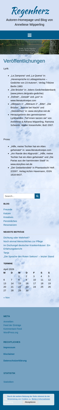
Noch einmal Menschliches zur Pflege (23, 241)
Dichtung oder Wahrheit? (16, 237)
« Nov (6, 297)
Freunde (7, 209)
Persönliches (10, 221)
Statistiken (8, 382)
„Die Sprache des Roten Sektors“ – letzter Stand (28, 256)
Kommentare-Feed (12, 329)
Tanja (6, 252)
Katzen (7, 213)
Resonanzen (10, 224)
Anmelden (8, 321)
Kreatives (8, 217)
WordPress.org (10, 332)
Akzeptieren (30, 402)
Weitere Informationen (41, 399)
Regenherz (29, 10)
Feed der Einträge (12, 325)
